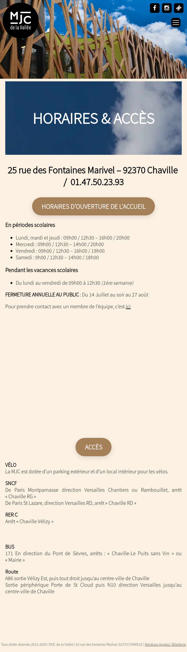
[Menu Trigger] (175, 22)
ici (128, 306)
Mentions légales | (158, 644)
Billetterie (179, 644)
